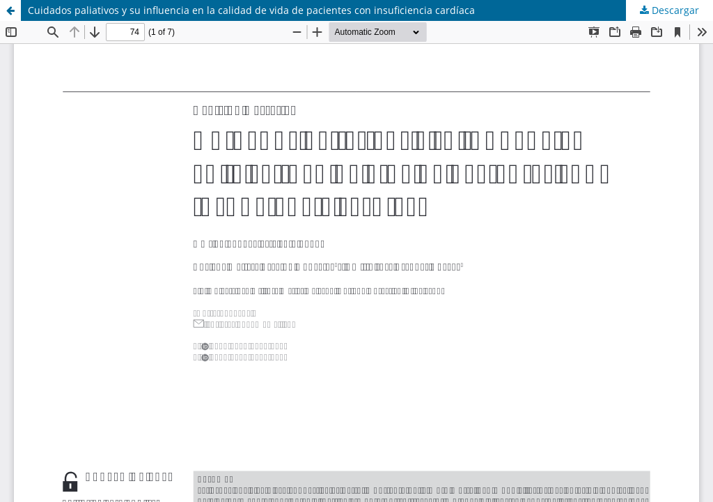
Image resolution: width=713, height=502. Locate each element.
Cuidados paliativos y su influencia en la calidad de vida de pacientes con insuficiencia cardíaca (251, 10)
